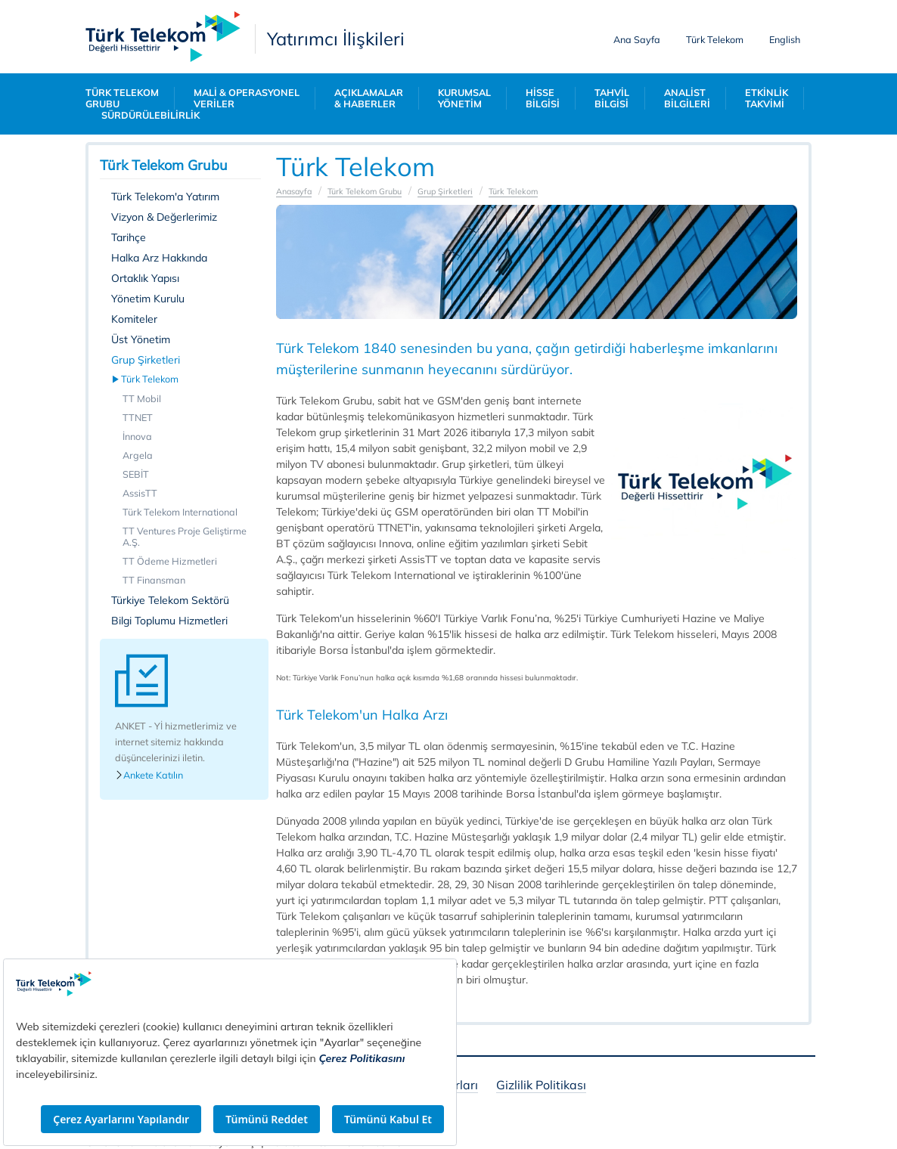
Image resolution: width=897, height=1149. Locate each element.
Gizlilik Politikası (541, 1085)
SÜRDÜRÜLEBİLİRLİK (150, 115)
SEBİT (136, 474)
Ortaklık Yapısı (145, 278)
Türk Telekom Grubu (363, 191)
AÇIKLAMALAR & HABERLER (368, 98)
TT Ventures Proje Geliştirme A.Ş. (185, 536)
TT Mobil (142, 398)
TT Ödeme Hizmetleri (170, 561)
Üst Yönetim (140, 339)
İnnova (137, 436)
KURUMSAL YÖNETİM (464, 98)
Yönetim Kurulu (148, 298)
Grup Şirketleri (145, 360)
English (784, 39)
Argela (138, 455)
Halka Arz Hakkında (159, 258)
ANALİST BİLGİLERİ (687, 98)
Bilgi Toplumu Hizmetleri (169, 620)
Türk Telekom (714, 39)
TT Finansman (154, 580)
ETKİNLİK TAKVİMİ (766, 98)
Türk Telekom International (180, 512)
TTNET (138, 417)
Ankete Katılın (149, 775)
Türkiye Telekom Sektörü (170, 600)
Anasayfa (294, 191)
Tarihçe (128, 237)
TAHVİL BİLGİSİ (611, 98)
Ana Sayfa (636, 39)
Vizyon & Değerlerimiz (164, 217)
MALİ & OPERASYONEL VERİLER (247, 98)
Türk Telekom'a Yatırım (165, 196)
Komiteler (134, 319)
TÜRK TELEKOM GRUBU (122, 98)
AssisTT (140, 493)
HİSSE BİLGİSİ (543, 98)
